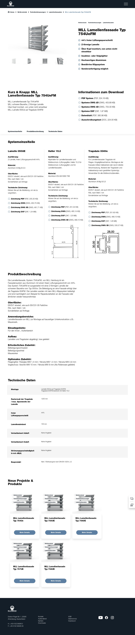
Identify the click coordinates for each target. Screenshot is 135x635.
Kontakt (40, 616)
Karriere (40, 621)
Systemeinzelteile (15, 131)
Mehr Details (25, 532)
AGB (69, 616)
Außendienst (42, 619)
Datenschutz (72, 619)
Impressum (72, 621)
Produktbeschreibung (35, 131)
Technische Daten (55, 131)
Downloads (42, 623)
